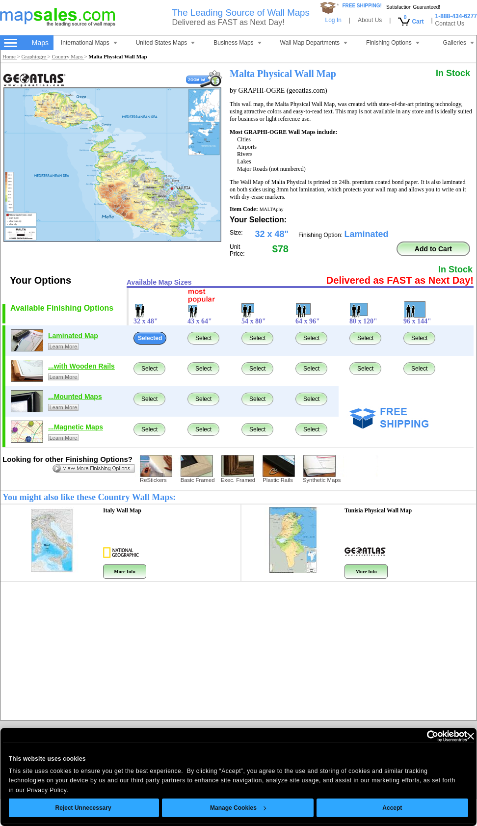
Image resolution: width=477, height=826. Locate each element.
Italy (122, 510)
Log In (333, 20)
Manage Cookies (238, 807)
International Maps (89, 42)
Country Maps (68, 56)
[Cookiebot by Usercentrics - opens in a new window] (424, 736)
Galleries (458, 42)
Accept (392, 807)
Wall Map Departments (314, 42)
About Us (370, 20)
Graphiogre (35, 56)
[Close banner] (470, 736)
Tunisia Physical (378, 510)
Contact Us (449, 23)
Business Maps (237, 42)
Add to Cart (433, 249)
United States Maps (165, 42)
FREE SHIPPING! (362, 5)
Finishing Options (393, 42)
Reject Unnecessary (83, 807)
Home (9, 56)
